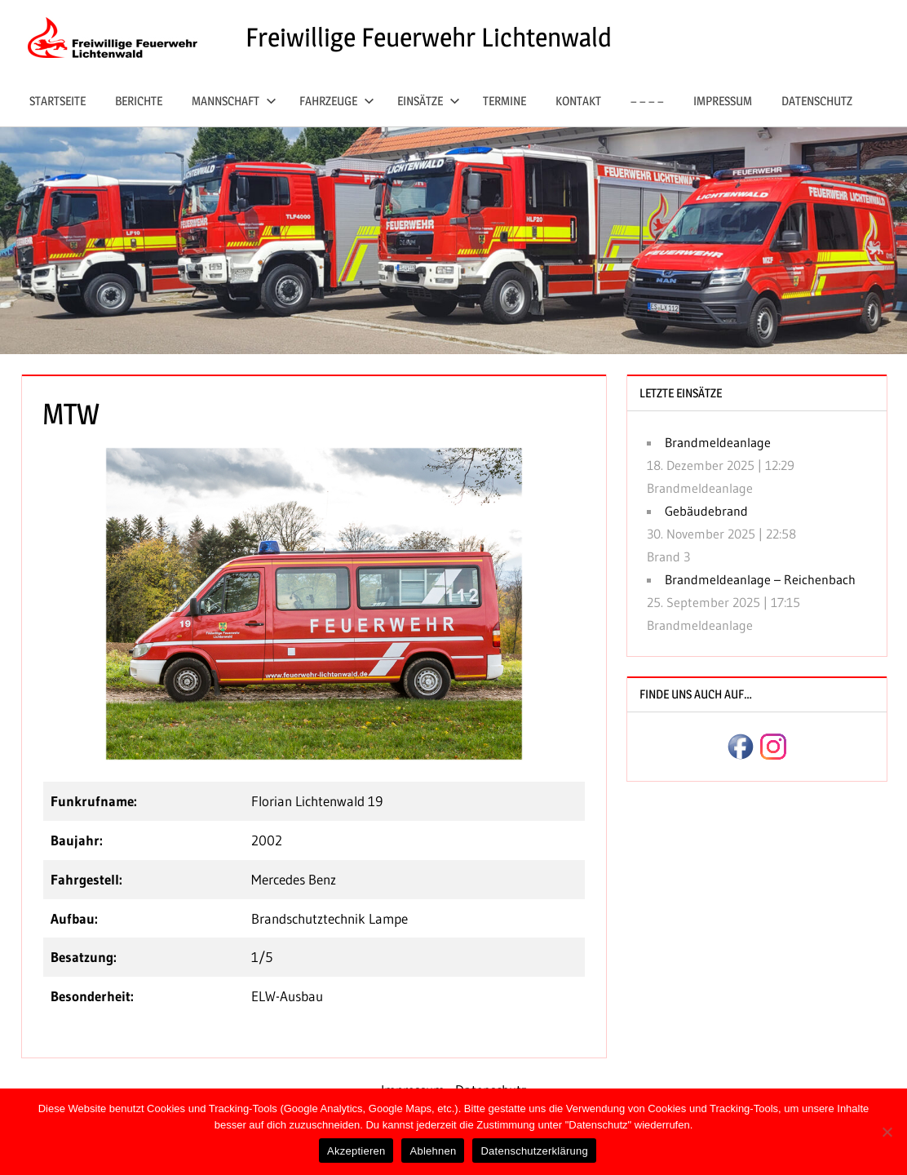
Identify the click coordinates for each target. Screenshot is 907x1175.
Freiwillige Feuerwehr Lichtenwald (429, 37)
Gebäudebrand (706, 511)
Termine (504, 101)
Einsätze (428, 101)
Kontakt (578, 101)
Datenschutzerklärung (533, 1151)
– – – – (647, 101)
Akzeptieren (356, 1151)
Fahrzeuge (336, 101)
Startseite (57, 101)
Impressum (722, 101)
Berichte (138, 101)
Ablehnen (432, 1151)
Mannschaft (234, 101)
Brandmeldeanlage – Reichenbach (760, 579)
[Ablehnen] (886, 1132)
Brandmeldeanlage (718, 442)
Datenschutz (816, 101)
